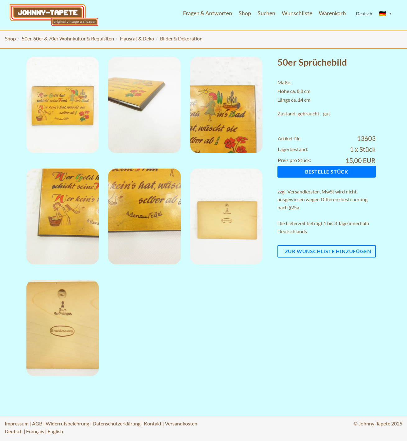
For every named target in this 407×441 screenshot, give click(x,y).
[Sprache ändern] (385, 13)
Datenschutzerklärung (116, 423)
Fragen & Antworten (207, 13)
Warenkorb (332, 13)
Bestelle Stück (326, 171)
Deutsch (14, 431)
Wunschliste (297, 13)
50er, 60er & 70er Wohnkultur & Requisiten (68, 38)
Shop (245, 13)
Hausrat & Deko (137, 38)
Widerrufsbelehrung (67, 423)
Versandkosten (303, 191)
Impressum (17, 423)
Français (35, 431)
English (55, 431)
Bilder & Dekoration (181, 38)
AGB (37, 423)
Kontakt (153, 423)
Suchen (266, 13)
